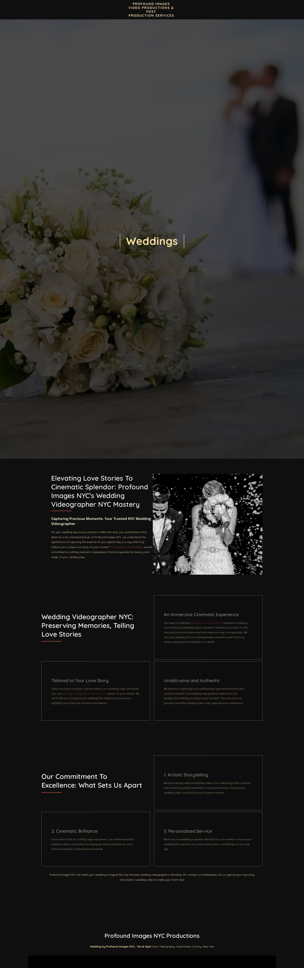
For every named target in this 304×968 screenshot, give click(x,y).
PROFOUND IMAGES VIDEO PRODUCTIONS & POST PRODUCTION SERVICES (151, 9)
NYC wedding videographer (239, 561)
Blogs (107, 9)
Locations (197, 9)
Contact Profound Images (78, 9)
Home (49, 9)
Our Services (246, 9)
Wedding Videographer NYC (194, 512)
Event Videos (221, 9)
